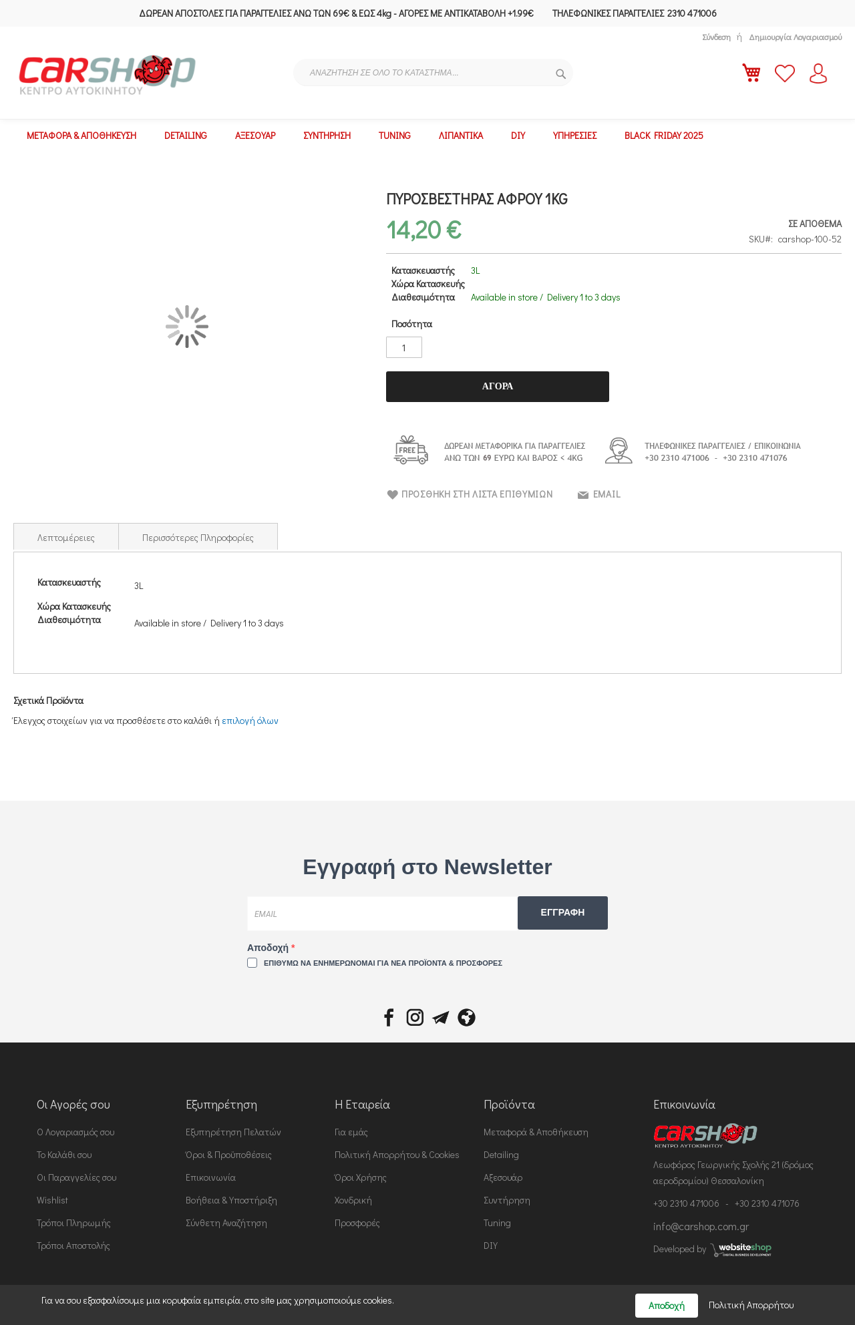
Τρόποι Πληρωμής (74, 1222)
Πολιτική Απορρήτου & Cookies (397, 1154)
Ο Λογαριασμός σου (75, 1131)
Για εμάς (351, 1131)
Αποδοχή (269, 947)
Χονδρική (353, 1199)
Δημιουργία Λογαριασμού (795, 36)
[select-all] (250, 720)
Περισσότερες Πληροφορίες (198, 537)
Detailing (501, 1154)
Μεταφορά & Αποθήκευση (536, 1131)
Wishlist (52, 1199)
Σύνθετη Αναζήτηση (226, 1222)
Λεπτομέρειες (66, 537)
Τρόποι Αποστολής (73, 1245)
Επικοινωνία (211, 1177)
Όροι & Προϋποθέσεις (229, 1154)
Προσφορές (357, 1222)
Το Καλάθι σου (64, 1154)
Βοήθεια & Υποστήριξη (231, 1199)
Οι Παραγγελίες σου (76, 1177)
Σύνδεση (716, 36)
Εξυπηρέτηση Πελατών (233, 1131)
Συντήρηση (507, 1199)
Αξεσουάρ (503, 1177)
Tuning (497, 1222)
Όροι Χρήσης (361, 1177)
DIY (491, 1245)
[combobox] (433, 72)
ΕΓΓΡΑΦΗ (563, 912)
